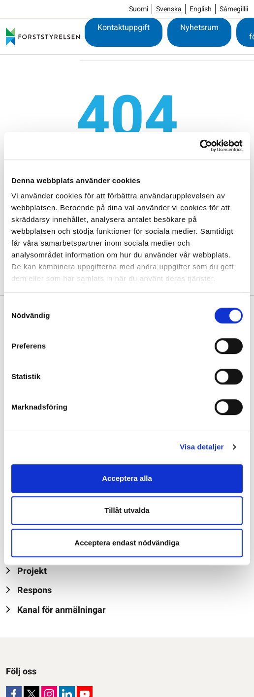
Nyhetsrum (199, 27)
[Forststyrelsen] (43, 36)
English (201, 9)
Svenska (169, 9)
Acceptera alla (127, 478)
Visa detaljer (201, 447)
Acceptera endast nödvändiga (126, 543)
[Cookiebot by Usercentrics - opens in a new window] (200, 145)
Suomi (138, 9)
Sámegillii (234, 9)
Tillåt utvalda (126, 510)
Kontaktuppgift (123, 27)
